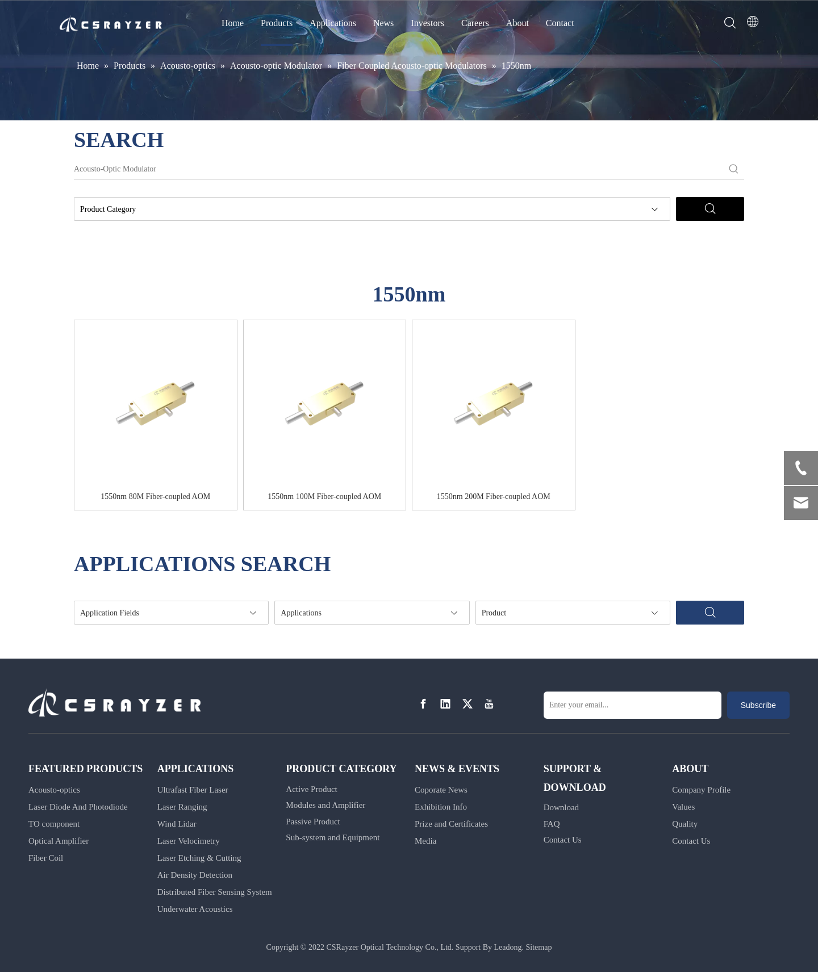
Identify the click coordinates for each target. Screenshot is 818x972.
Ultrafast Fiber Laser (192, 789)
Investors (427, 23)
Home (233, 23)
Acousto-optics (54, 789)
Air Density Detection (194, 874)
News (383, 23)
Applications (333, 23)
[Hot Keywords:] (734, 169)
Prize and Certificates (451, 823)
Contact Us (563, 839)
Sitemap (539, 947)
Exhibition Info (441, 806)
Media (425, 840)
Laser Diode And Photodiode (78, 806)
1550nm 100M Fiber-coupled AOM (324, 496)
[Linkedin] (445, 704)
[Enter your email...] (632, 705)
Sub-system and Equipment (332, 837)
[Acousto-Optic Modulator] (399, 169)
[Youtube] (489, 704)
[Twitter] (467, 704)
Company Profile (701, 789)
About (517, 23)
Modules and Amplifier (325, 805)
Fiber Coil (45, 857)
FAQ (552, 823)
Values (683, 806)
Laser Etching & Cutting (199, 857)
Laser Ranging (182, 806)
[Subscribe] (758, 705)
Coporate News (441, 789)
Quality (685, 823)
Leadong (508, 947)
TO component (54, 823)
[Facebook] (423, 704)
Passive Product (313, 821)
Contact (560, 23)
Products (277, 23)
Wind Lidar (177, 823)
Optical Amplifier (58, 840)
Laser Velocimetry (188, 840)
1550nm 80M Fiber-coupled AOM (155, 496)
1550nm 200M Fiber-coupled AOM (493, 496)
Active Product (311, 789)
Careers (475, 23)
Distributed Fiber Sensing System (214, 891)
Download (561, 807)
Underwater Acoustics (195, 909)
